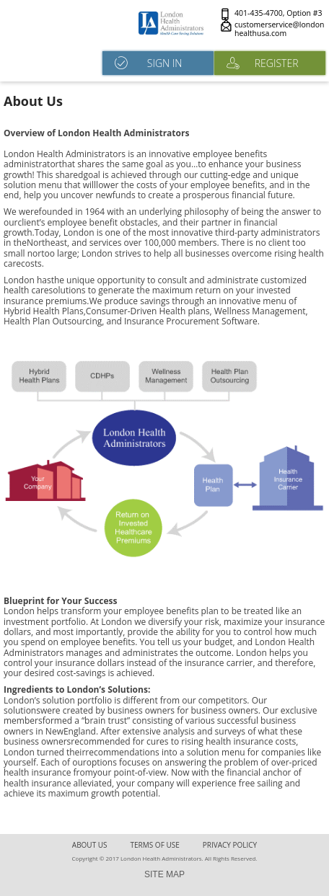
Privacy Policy (230, 845)
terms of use (155, 845)
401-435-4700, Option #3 (278, 13)
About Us (90, 845)
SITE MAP (164, 874)
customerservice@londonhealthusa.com (279, 29)
